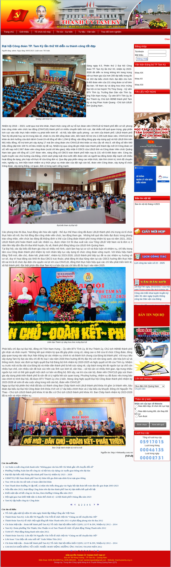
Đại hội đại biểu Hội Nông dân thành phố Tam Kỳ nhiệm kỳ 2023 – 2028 (38, 474)
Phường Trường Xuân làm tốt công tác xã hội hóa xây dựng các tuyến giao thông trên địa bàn (47, 470)
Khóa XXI (139, 85)
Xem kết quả (158, 425)
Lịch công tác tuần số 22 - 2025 (149, 263)
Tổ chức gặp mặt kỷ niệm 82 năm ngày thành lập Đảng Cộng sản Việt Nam (40, 513)
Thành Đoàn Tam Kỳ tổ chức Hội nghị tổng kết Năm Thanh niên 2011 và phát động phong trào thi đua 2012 (54, 520)
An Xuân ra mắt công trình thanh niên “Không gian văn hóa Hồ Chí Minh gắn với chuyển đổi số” (49, 467)
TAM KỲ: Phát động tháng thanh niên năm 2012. (27, 531)
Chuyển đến (140, 389)
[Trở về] (129, 456)
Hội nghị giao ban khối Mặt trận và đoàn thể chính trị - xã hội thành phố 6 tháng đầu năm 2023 (48, 497)
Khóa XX (139, 79)
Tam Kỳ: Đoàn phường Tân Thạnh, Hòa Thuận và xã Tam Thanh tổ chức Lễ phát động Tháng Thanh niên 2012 (55, 528)
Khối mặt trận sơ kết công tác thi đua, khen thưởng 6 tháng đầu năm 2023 (38, 493)
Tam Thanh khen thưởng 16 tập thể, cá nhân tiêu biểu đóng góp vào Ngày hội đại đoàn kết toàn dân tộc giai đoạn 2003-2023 (61, 485)
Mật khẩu (139, 55)
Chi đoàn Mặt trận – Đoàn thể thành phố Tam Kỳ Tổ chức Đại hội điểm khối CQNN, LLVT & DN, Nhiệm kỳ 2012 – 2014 (61, 524)
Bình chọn (142, 425)
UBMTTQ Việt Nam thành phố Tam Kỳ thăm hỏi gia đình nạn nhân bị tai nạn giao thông (45, 478)
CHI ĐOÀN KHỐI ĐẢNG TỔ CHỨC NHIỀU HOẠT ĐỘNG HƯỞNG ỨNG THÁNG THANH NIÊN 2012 (53, 546)
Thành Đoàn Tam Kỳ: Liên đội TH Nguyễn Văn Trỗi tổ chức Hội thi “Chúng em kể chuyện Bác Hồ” (51, 517)
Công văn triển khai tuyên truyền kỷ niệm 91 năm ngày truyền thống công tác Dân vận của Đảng (151, 298)
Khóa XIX (139, 73)
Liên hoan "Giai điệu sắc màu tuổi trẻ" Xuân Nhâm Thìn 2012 (33, 539)
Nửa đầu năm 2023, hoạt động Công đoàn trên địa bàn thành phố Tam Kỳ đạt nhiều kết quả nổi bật (50, 489)
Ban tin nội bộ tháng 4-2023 (147, 204)
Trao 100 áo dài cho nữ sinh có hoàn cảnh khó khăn (28, 482)
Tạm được (142, 416)
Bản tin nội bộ (142, 198)
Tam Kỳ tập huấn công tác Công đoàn (22, 500)
